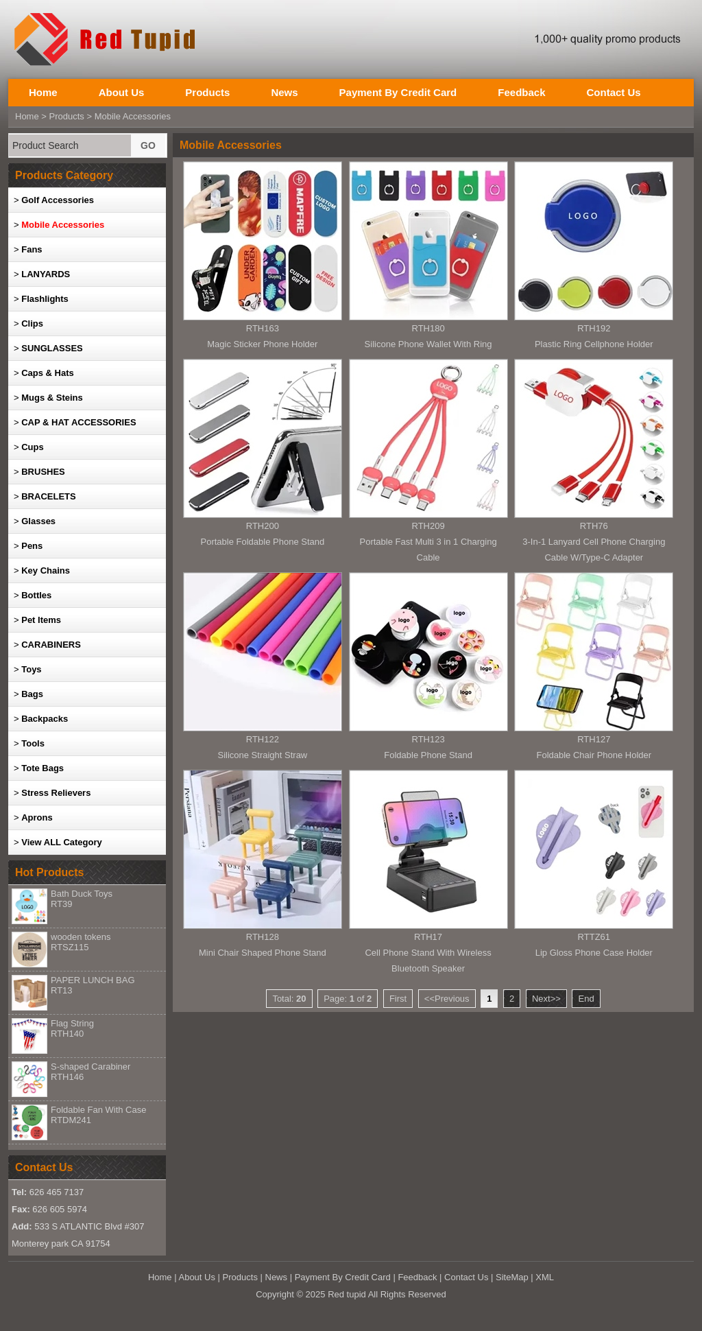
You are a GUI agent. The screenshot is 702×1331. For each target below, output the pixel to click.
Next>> (546, 998)
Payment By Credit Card (398, 92)
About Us (122, 92)
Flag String (72, 1028)
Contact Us (613, 92)
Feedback (521, 92)
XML (544, 1277)
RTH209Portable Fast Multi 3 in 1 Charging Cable (428, 542)
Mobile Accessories (133, 116)
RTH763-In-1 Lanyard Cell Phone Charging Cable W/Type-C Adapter (593, 542)
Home (43, 92)
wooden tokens (80, 942)
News (284, 92)
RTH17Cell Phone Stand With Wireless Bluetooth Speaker (428, 953)
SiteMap (512, 1277)
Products (207, 92)
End (586, 998)
